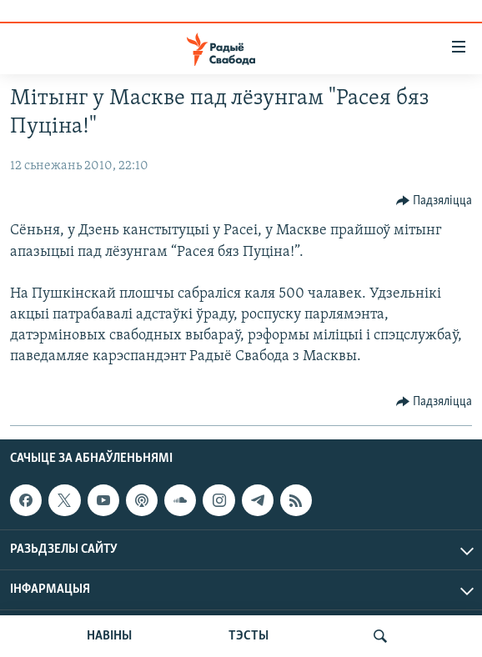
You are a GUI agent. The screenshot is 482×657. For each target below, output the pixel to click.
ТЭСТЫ (248, 636)
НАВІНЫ (109, 636)
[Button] (434, 201)
